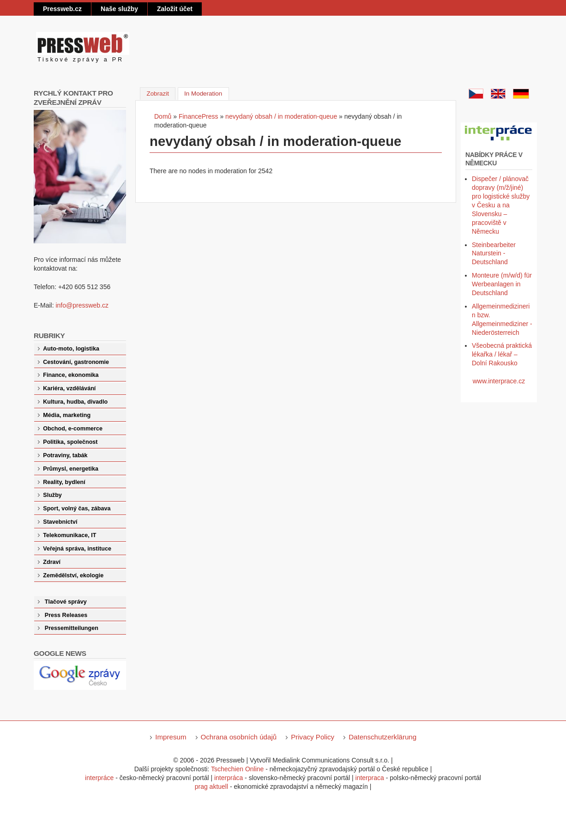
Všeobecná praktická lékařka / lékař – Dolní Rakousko (502, 354)
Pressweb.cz (62, 8)
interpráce (99, 777)
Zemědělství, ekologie (73, 575)
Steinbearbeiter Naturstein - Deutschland (494, 253)
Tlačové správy (66, 602)
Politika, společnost (70, 442)
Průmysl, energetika (70, 469)
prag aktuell (211, 786)
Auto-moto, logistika (71, 348)
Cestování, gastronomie (76, 362)
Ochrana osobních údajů (239, 737)
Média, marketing (66, 415)
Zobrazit (157, 93)
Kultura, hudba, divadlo (75, 402)
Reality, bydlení (64, 482)
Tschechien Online (237, 769)
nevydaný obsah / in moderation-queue (281, 116)
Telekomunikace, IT (69, 535)
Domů (162, 116)
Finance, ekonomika (70, 375)
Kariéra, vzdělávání (69, 388)
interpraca (369, 777)
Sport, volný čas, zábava (76, 508)
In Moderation (206, 93)
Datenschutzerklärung (382, 737)
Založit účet (175, 8)
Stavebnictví (60, 522)
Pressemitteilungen (71, 628)
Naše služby (119, 8)
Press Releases (66, 615)
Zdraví (51, 562)
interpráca (228, 777)
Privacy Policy (312, 737)
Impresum (170, 737)
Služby (52, 495)
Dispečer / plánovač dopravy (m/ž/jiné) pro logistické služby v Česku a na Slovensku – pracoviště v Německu (501, 205)
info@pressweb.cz (81, 305)
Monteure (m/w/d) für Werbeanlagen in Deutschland (502, 284)
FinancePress (198, 116)
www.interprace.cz (499, 381)
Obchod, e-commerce (72, 428)
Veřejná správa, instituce (77, 548)
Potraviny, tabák (65, 455)
